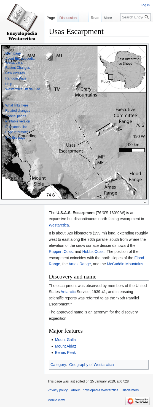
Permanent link (16, 127)
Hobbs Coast (93, 251)
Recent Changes (17, 68)
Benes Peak (65, 352)
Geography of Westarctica (91, 364)
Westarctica (59, 225)
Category (58, 364)
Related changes (17, 111)
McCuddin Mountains (125, 264)
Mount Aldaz (65, 346)
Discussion (68, 18)
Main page (13, 53)
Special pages (15, 116)
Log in (145, 5)
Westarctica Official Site (22, 89)
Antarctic (68, 291)
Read (93, 18)
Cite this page (15, 138)
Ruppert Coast (61, 251)
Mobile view (56, 400)
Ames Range (80, 264)
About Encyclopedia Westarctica (19, 60)
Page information (17, 132)
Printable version (17, 121)
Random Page (15, 78)
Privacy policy (57, 390)
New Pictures (15, 73)
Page (51, 18)
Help (8, 84)
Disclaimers (130, 390)
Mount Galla (65, 339)
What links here (16, 105)
